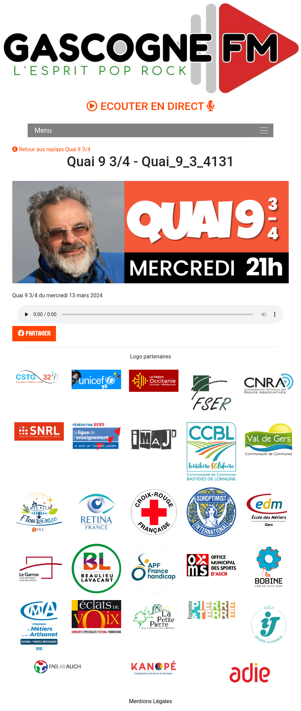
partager (32, 333)
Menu (43, 130)
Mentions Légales (150, 701)
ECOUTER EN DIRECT (150, 106)
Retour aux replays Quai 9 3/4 (51, 149)
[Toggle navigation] (263, 130)
